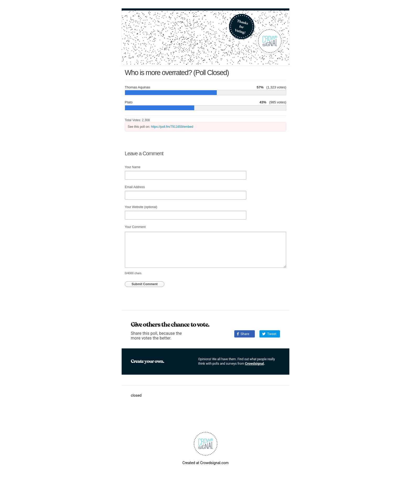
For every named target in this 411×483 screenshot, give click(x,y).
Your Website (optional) (141, 207)
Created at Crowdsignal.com (205, 463)
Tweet (269, 334)
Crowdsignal (254, 363)
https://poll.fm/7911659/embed (172, 127)
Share (243, 334)
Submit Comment (145, 284)
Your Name (132, 167)
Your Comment (135, 227)
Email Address (135, 187)
